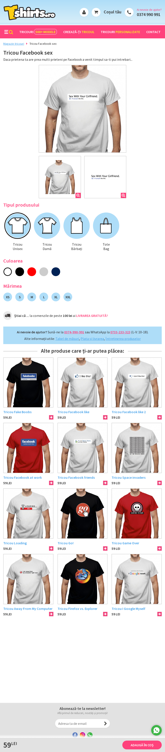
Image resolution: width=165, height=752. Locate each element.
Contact (153, 32)
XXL (67, 297)
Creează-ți (79, 32)
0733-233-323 (120, 332)
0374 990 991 (148, 14)
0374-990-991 (74, 332)
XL (56, 297)
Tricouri (38, 32)
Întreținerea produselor (123, 338)
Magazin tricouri (13, 44)
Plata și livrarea (92, 338)
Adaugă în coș (142, 745)
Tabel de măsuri (67, 338)
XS (7, 297)
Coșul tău (112, 11)
